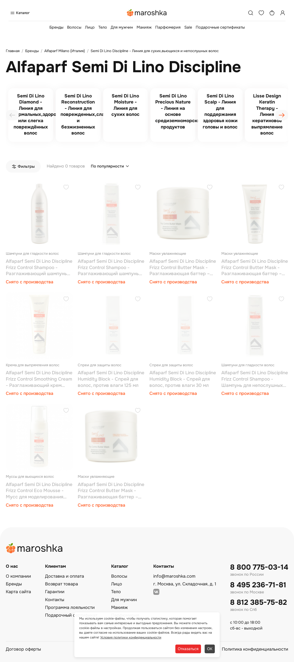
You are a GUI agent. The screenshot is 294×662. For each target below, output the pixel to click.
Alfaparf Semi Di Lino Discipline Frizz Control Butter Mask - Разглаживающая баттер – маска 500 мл (182, 267)
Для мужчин (122, 27)
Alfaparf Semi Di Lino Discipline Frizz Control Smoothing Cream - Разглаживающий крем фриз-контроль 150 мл (39, 379)
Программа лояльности (70, 607)
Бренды (56, 27)
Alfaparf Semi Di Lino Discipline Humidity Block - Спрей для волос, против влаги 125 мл (111, 379)
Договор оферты (23, 649)
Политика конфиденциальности (255, 649)
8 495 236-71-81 (258, 585)
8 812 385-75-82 (258, 602)
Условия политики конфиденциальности (130, 637)
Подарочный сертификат (71, 615)
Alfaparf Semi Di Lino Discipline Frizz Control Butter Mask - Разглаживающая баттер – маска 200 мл (254, 267)
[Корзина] (272, 13)
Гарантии (54, 591)
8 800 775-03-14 (259, 567)
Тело (102, 27)
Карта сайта (18, 591)
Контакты (54, 599)
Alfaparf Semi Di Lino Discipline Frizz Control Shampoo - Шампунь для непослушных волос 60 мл (254, 379)
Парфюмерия (168, 27)
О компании (18, 576)
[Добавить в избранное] (66, 187)
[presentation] (12, 115)
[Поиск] (251, 13)
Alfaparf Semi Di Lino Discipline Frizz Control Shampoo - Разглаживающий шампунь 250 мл (111, 267)
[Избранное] (261, 13)
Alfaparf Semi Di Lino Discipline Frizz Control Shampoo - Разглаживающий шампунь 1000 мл (39, 267)
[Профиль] (283, 13)
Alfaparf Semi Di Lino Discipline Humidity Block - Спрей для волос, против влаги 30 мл (182, 379)
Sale (188, 27)
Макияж (144, 27)
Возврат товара (61, 584)
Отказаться (188, 648)
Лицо (90, 27)
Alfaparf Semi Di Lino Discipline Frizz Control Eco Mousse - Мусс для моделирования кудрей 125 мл (39, 491)
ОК (209, 648)
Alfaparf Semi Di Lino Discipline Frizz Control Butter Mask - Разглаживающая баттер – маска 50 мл (111, 491)
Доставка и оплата (64, 576)
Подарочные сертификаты (220, 27)
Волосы (74, 27)
